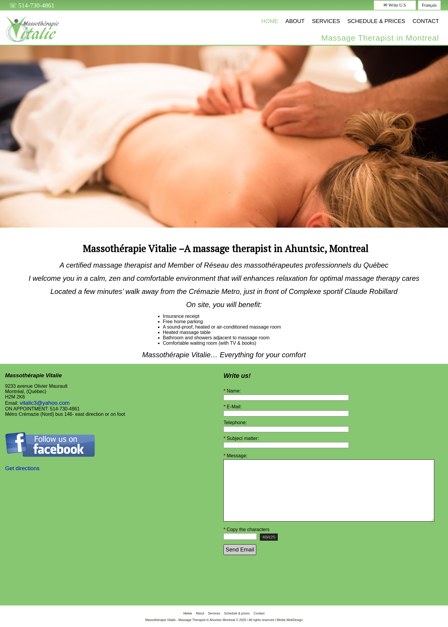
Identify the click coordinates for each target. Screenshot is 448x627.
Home (269, 21)
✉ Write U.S (394, 5)
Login (224, 624)
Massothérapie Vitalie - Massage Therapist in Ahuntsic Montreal (190, 620)
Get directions (22, 468)
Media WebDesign (290, 620)
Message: (235, 455)
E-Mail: (232, 406)
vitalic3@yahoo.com (45, 403)
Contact (425, 21)
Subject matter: (241, 438)
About (295, 21)
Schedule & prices (376, 21)
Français (429, 5)
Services (326, 21)
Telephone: (235, 422)
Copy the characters (246, 529)
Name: (232, 391)
